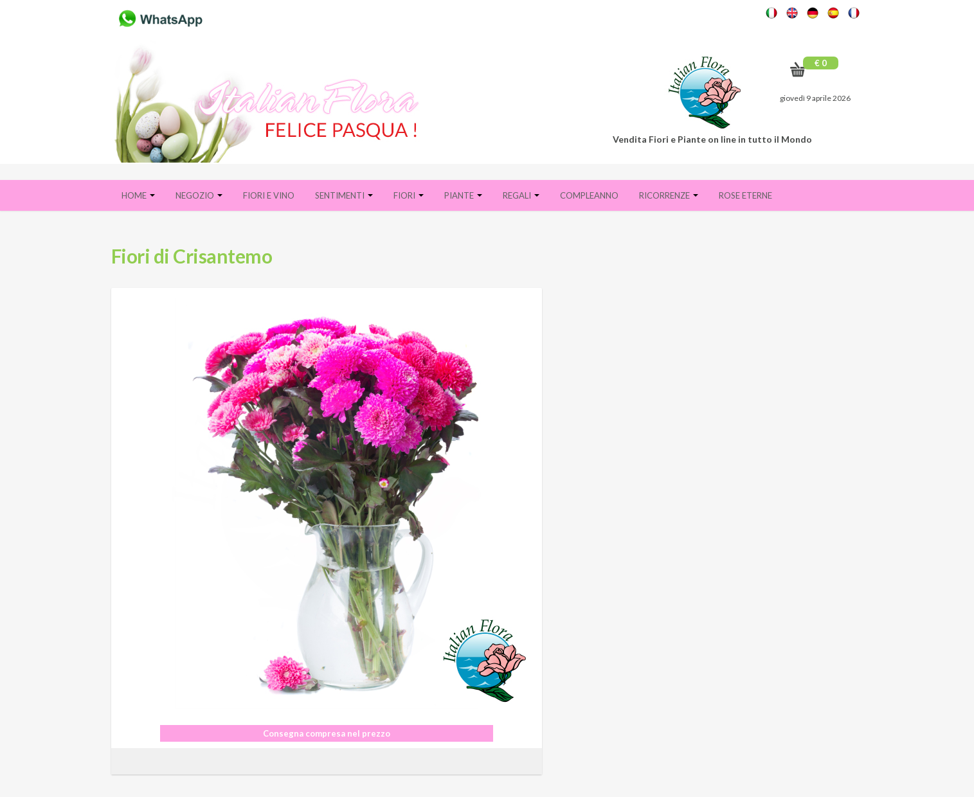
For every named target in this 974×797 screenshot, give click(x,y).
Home (138, 195)
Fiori (408, 195)
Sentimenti (344, 195)
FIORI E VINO (268, 195)
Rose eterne (745, 195)
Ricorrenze (668, 195)
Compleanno (589, 195)
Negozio (199, 195)
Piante (463, 195)
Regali (521, 195)
